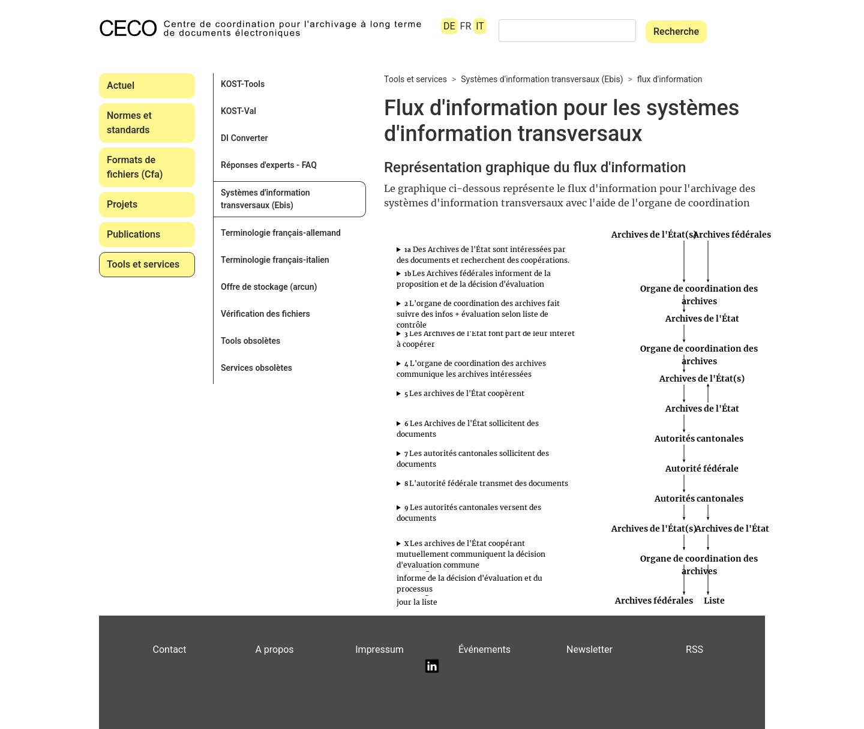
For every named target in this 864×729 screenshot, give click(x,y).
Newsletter (589, 649)
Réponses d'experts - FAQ (269, 165)
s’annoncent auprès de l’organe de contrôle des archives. (486, 339)
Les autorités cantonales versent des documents (469, 513)
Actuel (120, 85)
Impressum (379, 649)
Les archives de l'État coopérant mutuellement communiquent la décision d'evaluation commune (471, 554)
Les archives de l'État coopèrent (464, 393)
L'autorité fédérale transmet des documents (486, 483)
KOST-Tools (243, 84)
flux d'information (670, 79)
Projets (122, 204)
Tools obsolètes (250, 341)
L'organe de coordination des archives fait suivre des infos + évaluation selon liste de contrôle (478, 314)
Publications (133, 234)
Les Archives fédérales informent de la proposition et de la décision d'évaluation (474, 279)
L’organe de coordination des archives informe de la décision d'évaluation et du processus (472, 578)
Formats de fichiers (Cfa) (135, 167)
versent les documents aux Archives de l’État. (486, 513)
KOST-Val (238, 111)
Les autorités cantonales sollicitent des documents (473, 459)
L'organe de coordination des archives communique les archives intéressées (471, 369)
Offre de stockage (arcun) (269, 287)
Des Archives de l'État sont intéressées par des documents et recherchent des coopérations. (483, 255)
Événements (484, 649)
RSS (694, 649)
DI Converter (244, 138)
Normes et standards (129, 123)
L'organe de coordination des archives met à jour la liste (482, 597)
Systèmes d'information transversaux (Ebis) (265, 199)
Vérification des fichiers (265, 314)
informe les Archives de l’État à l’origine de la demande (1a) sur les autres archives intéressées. (486, 369)
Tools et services (143, 264)
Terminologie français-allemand (281, 233)
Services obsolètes (256, 368)
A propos (274, 649)
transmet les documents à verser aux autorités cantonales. (486, 483)
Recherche (676, 31)
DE (449, 26)
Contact (170, 649)
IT (480, 26)
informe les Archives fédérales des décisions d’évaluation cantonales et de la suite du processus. (486, 578)
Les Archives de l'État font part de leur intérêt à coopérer (486, 339)
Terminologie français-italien (275, 260)
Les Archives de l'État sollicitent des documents (468, 429)
